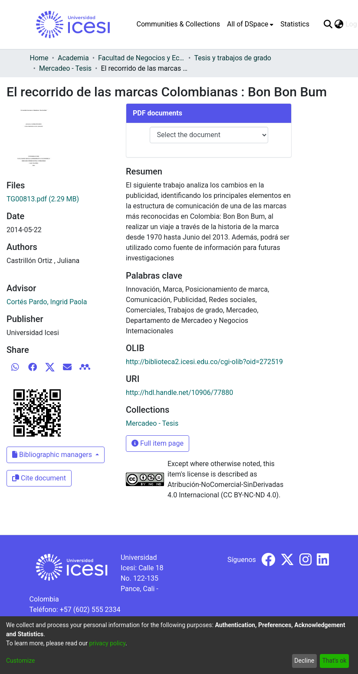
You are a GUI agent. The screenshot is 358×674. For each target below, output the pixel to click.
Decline (304, 660)
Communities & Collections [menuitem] (178, 24)
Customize (20, 660)
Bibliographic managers (53, 454)
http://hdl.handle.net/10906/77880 (179, 392)
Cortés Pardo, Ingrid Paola (47, 302)
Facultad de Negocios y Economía (141, 58)
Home (39, 58)
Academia (73, 58)
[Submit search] (328, 24)
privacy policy (107, 643)
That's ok (334, 660)
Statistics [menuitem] (294, 24)
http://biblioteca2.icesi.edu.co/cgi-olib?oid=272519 (204, 362)
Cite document (39, 478)
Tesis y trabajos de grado (232, 58)
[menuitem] (250, 24)
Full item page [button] (157, 443)
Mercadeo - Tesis (65, 68)
